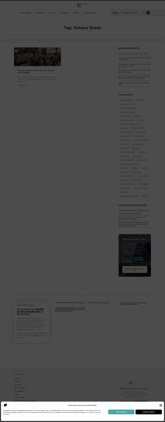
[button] (161, 405)
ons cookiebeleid (90, 412)
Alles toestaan (121, 412)
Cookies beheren (149, 412)
